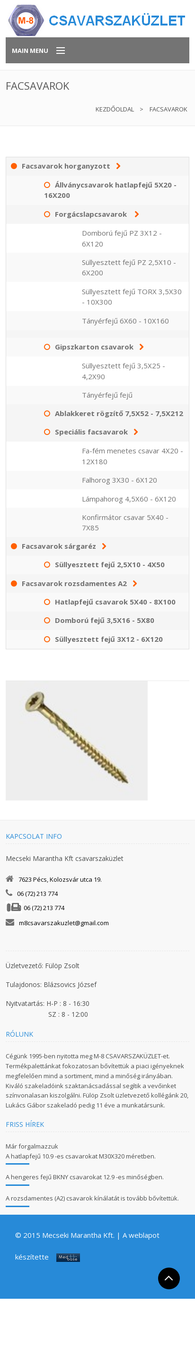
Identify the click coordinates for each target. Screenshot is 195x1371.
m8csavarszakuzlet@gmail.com (64, 923)
